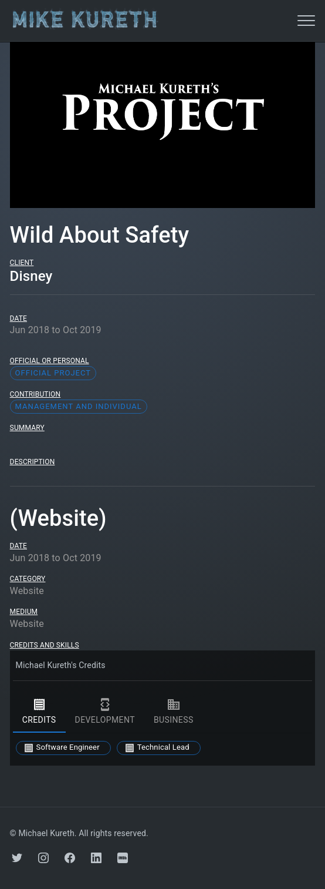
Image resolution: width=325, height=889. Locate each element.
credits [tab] (39, 711)
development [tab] (105, 711)
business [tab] (173, 711)
